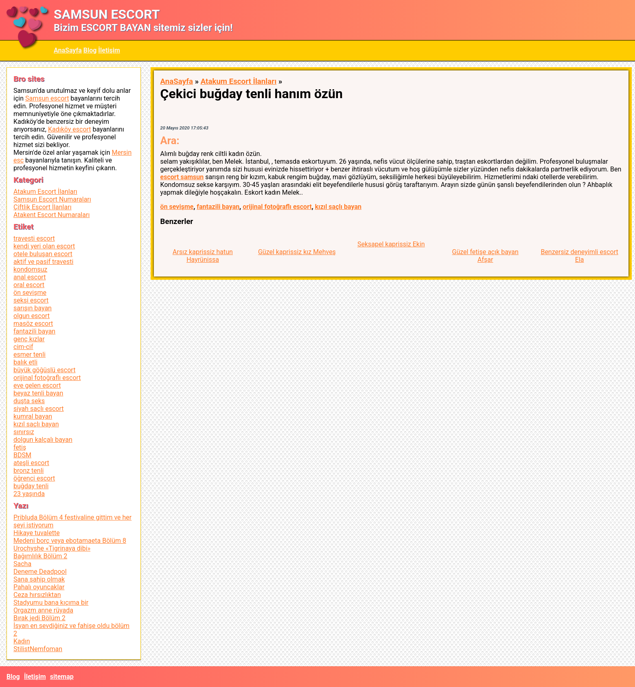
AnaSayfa (68, 50)
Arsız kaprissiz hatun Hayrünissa (203, 255)
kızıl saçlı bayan (338, 207)
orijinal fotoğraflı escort (277, 207)
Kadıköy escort (69, 129)
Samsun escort (47, 98)
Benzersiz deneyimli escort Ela (579, 255)
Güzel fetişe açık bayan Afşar (485, 255)
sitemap (62, 676)
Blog (90, 50)
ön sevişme (177, 207)
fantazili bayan (218, 207)
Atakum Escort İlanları (239, 81)
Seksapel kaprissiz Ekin (391, 244)
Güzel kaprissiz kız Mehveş (297, 252)
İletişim (109, 50)
